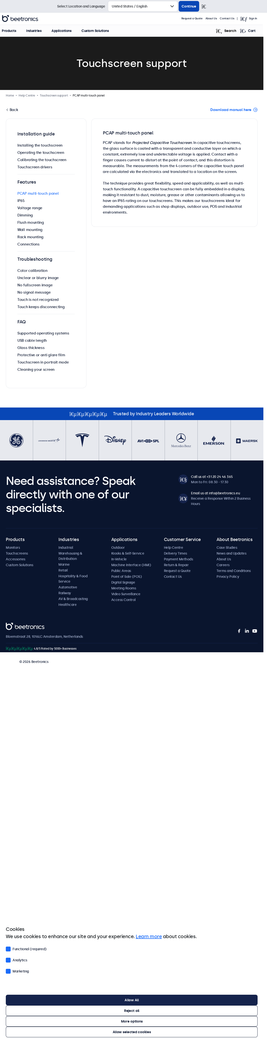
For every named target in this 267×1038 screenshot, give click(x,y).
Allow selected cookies (132, 1032)
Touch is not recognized (38, 299)
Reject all (131, 1010)
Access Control (123, 599)
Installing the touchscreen (40, 145)
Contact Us (231, 18)
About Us (215, 18)
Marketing (17, 971)
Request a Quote (196, 18)
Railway (64, 593)
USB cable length (32, 340)
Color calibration (32, 270)
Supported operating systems (43, 333)
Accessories (15, 559)
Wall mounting (29, 229)
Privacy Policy (228, 576)
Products (13, 30)
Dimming (25, 215)
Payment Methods (178, 559)
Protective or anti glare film (41, 355)
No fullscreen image (34, 285)
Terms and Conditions (234, 570)
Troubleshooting (34, 259)
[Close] (206, 6)
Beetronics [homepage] (24, 18)
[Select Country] (143, 6)
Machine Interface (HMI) (131, 565)
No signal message (34, 292)
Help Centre (173, 547)
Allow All (132, 1000)
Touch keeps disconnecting (41, 307)
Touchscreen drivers (34, 167)
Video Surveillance (126, 594)
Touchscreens (17, 553)
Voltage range (29, 208)
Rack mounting (30, 237)
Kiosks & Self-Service (127, 553)
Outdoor (118, 547)
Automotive (67, 587)
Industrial (65, 547)
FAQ (21, 322)
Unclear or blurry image (38, 278)
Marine (64, 564)
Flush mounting (30, 222)
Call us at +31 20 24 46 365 (212, 476)
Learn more (149, 936)
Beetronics (14, 625)
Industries (37, 30)
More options (132, 1021)
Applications (65, 30)
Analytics (16, 959)
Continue (189, 6)
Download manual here (230, 109)
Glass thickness (31, 347)
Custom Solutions (99, 30)
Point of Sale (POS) (126, 576)
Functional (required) (26, 948)
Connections (28, 244)
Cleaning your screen (36, 369)
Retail (63, 570)
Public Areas (121, 570)
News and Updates (231, 553)
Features (26, 182)
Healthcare (67, 604)
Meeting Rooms (123, 588)
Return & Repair (176, 565)
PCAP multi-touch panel (38, 193)
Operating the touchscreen (40, 152)
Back (13, 109)
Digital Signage (123, 582)
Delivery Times (175, 553)
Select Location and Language (81, 6)
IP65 (21, 200)
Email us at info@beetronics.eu (215, 493)
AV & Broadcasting (73, 599)
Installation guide (36, 134)
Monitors (13, 547)
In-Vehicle (119, 559)
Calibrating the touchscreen (41, 160)
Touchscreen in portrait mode (43, 362)
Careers (223, 565)
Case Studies (227, 547)
